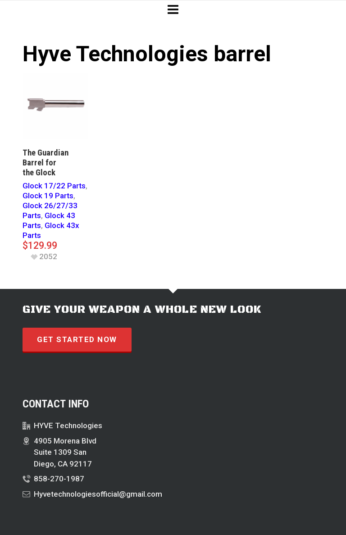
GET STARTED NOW (77, 339)
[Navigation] (173, 9)
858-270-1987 (59, 478)
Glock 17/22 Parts (54, 185)
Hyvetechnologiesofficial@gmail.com (98, 493)
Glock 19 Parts (48, 195)
